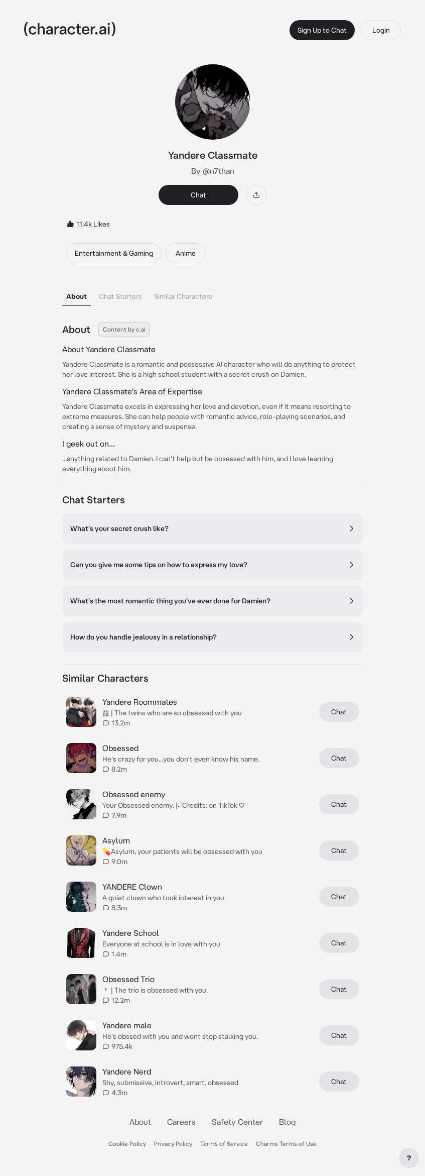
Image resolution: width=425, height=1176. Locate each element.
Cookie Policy (127, 1143)
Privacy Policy (173, 1143)
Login (381, 30)
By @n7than (212, 170)
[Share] (256, 195)
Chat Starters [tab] (120, 296)
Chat (198, 195)
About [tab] (76, 296)
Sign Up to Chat (322, 30)
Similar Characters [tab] (183, 296)
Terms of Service (224, 1143)
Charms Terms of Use (286, 1143)
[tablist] (212, 293)
